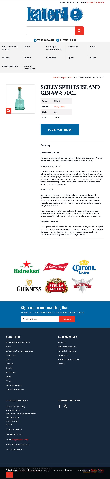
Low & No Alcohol (10, 66)
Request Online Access (68, 359)
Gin (70, 77)
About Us (62, 342)
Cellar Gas (73, 46)
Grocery (6, 57)
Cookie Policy (97, 470)
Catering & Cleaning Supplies (54, 48)
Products (56, 77)
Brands (61, 363)
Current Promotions (29, 67)
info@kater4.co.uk (95, 2)
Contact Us (63, 355)
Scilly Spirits (59, 106)
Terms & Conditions (67, 351)
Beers (27, 46)
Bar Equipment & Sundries (10, 48)
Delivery (71, 145)
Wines (93, 57)
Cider (92, 46)
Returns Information (67, 346)
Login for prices (60, 129)
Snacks (27, 57)
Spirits (71, 57)
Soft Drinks (51, 57)
